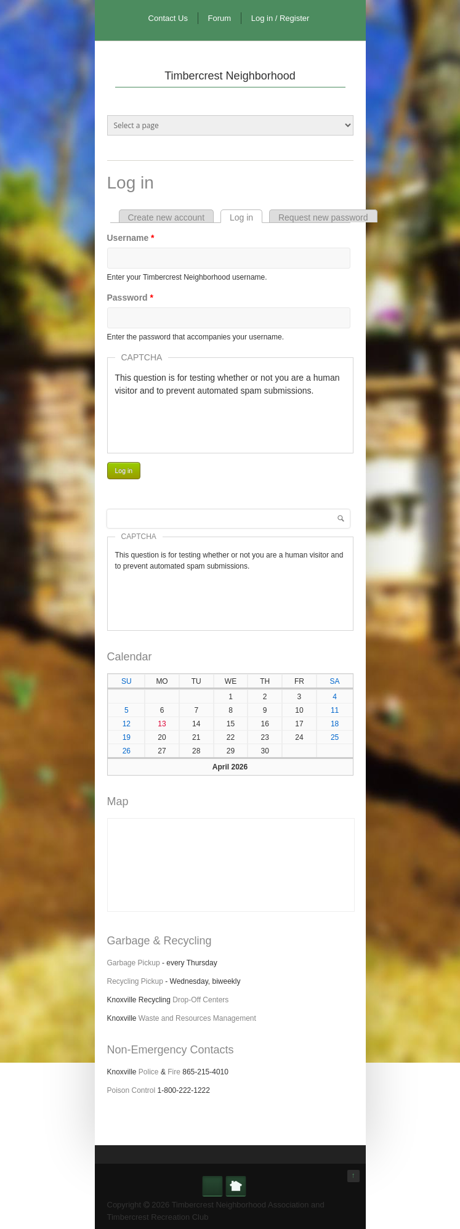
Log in (246, 217)
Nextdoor (236, 1186)
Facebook (212, 1186)
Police (149, 1072)
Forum (220, 18)
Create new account (166, 217)
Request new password (323, 217)
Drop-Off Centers (200, 1000)
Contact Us (168, 18)
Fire (173, 1072)
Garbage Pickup (133, 963)
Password (130, 297)
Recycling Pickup (135, 981)
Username (131, 238)
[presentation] (208, 421)
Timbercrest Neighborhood (229, 76)
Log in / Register (280, 18)
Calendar (129, 657)
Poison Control (131, 1090)
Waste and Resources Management (197, 1018)
